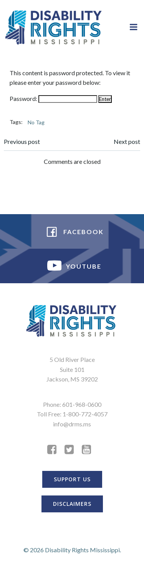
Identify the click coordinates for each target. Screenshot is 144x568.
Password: (53, 98)
